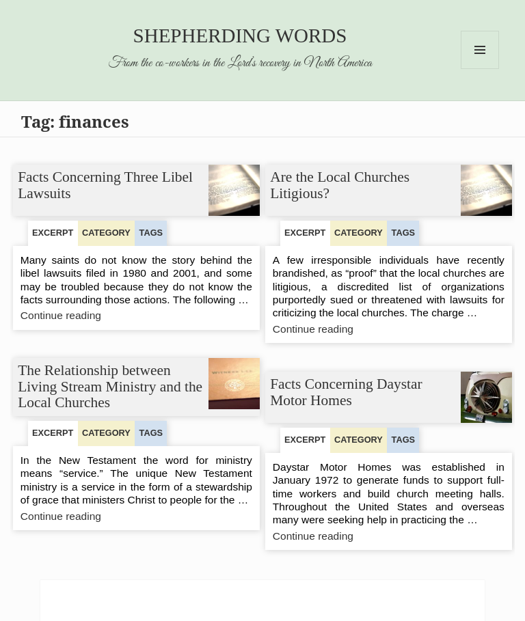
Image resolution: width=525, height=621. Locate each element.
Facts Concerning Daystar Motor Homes (346, 392)
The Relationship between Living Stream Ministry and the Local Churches (110, 386)
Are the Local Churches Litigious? (340, 185)
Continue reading (87, 315)
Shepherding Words (240, 35)
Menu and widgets (480, 68)
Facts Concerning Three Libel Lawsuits (105, 185)
